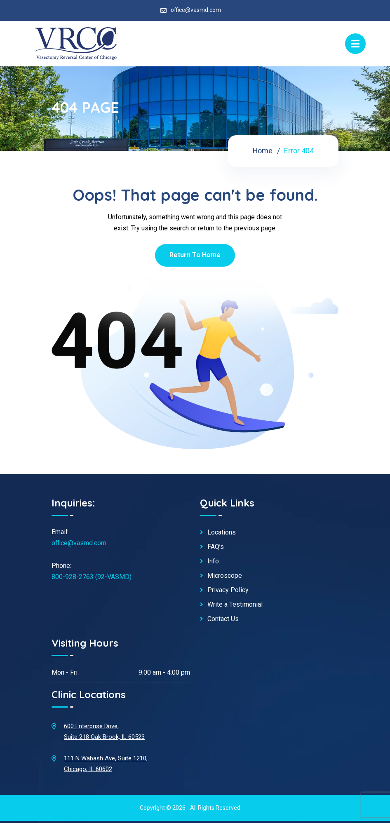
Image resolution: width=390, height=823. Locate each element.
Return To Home (195, 255)
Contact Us (223, 619)
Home (262, 150)
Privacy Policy (228, 590)
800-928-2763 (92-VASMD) (92, 577)
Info (213, 561)
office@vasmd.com (196, 10)
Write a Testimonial (235, 604)
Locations (221, 532)
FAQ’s (215, 547)
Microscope (224, 575)
